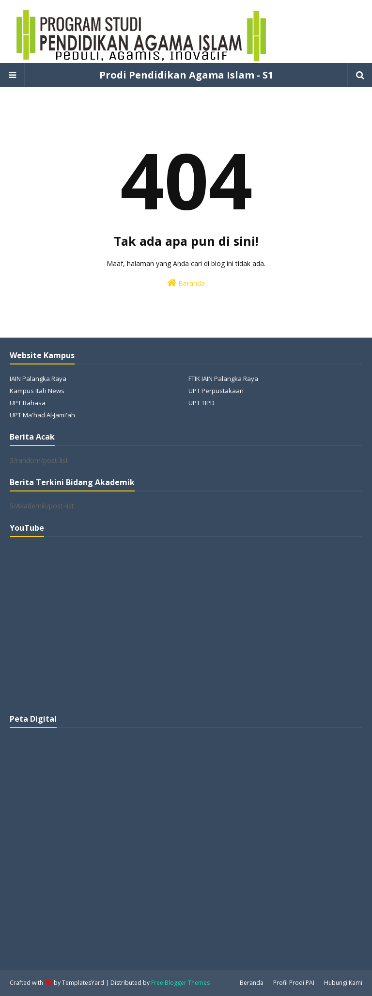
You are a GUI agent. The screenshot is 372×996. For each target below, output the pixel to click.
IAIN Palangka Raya (38, 378)
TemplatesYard (83, 983)
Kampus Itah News (37, 390)
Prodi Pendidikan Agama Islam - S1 (186, 74)
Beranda (186, 283)
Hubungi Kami (343, 983)
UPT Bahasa (28, 402)
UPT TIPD (201, 402)
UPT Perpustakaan (216, 390)
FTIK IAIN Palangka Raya (223, 378)
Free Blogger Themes (180, 983)
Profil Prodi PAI (293, 983)
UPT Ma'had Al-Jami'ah (42, 415)
